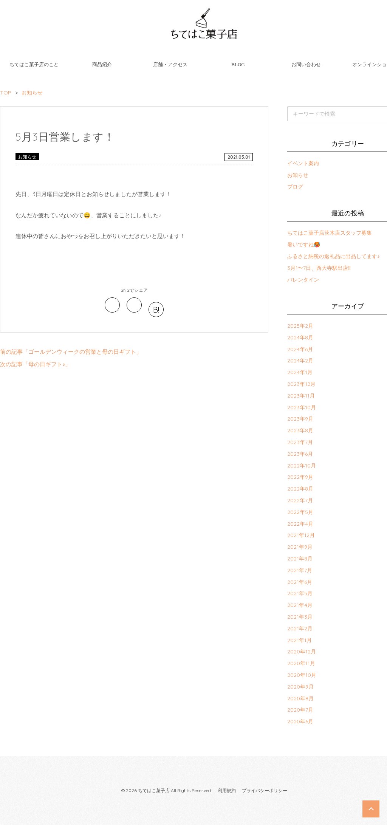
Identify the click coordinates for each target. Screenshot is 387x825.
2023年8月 (300, 430)
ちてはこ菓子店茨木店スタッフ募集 (329, 232)
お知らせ (27, 156)
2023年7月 (300, 442)
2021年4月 (300, 605)
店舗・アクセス (170, 64)
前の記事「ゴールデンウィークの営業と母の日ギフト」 (71, 351)
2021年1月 (299, 640)
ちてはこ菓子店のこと (34, 64)
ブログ (295, 186)
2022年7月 (300, 500)
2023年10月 (301, 407)
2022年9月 (300, 477)
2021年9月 (300, 546)
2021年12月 (301, 535)
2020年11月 (301, 663)
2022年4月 (300, 523)
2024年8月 (300, 337)
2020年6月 (300, 721)
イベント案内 (303, 163)
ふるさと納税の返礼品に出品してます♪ (333, 256)
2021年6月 (299, 582)
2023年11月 (301, 395)
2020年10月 (301, 675)
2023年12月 (301, 384)
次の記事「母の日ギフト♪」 (35, 364)
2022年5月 (300, 512)
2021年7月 (299, 570)
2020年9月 (300, 686)
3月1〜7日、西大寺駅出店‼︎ (319, 268)
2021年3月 (300, 616)
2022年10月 (301, 465)
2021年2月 (300, 628)
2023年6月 (300, 453)
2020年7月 (300, 709)
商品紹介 (102, 64)
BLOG (238, 64)
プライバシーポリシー (264, 790)
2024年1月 (300, 372)
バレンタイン (303, 279)
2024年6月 (300, 349)
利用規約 (227, 790)
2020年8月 (300, 698)
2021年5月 (300, 593)
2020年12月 (301, 651)
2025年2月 (300, 325)
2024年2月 (300, 360)
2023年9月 (300, 418)
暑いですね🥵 (303, 244)
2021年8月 (300, 558)
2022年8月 (300, 488)
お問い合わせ (306, 64)
